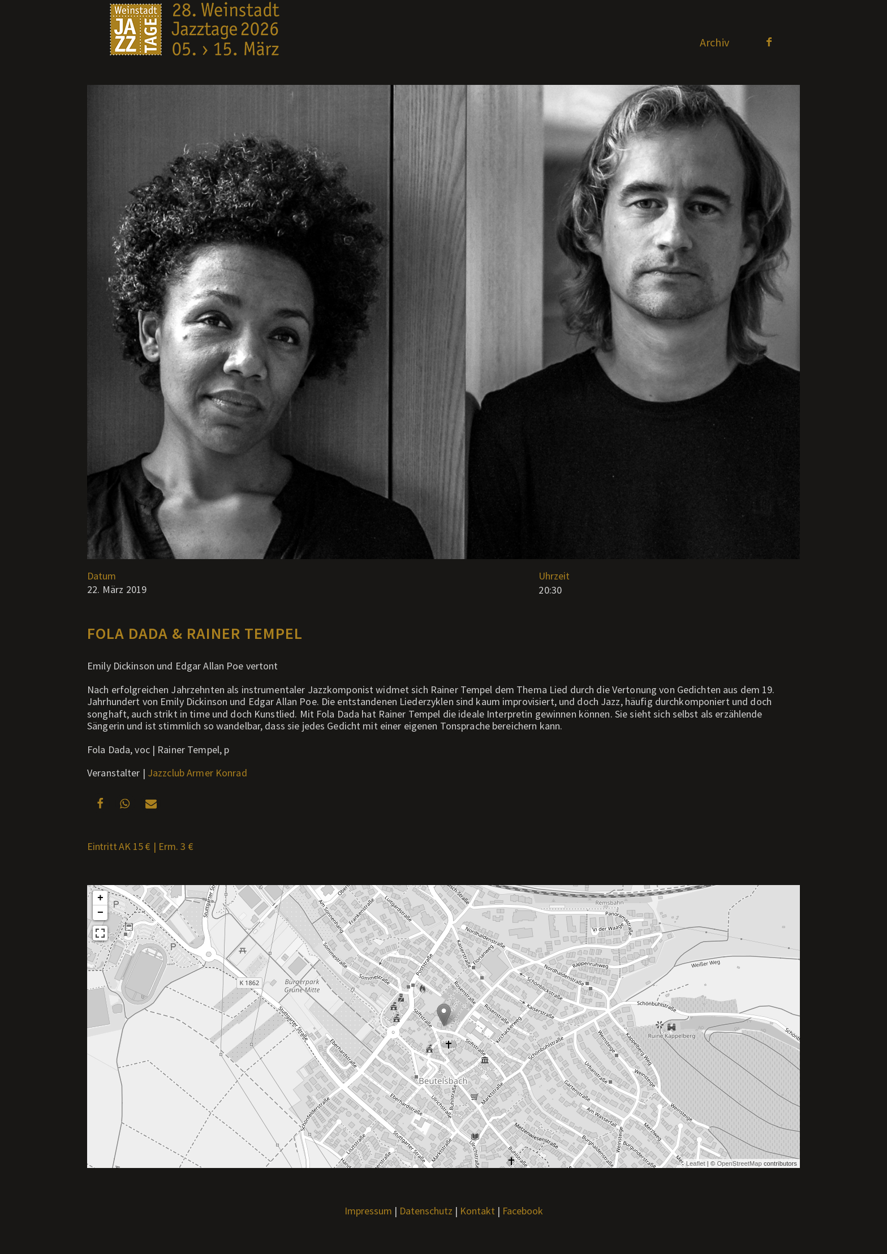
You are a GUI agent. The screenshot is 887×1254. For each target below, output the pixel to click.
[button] (100, 803)
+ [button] (100, 898)
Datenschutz (426, 1210)
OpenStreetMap (739, 1163)
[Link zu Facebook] (768, 41)
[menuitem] (714, 42)
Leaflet (695, 1163)
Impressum (368, 1210)
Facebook (522, 1210)
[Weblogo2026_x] (194, 42)
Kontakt (477, 1210)
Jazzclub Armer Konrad (197, 772)
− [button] (100, 913)
